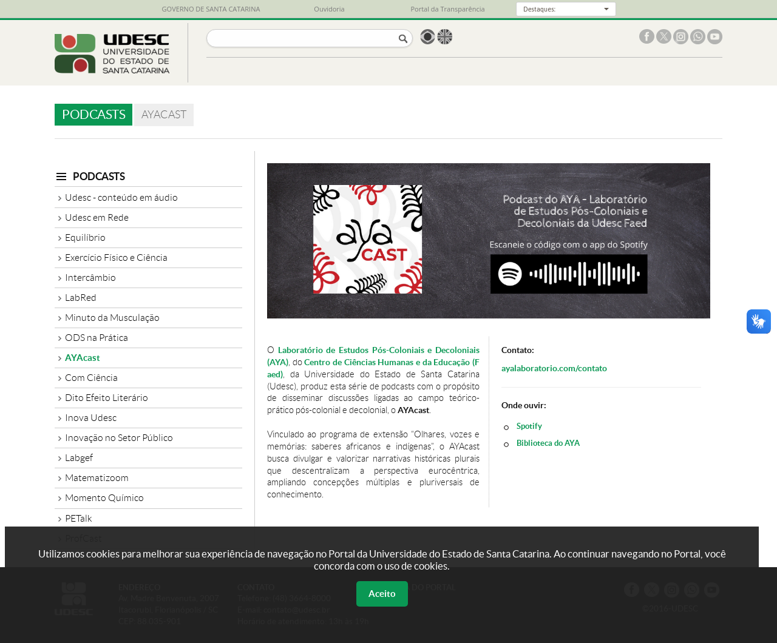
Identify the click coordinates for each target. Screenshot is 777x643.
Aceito (382, 593)
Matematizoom (97, 478)
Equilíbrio (85, 237)
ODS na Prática (96, 337)
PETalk (78, 518)
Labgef (79, 458)
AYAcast (82, 357)
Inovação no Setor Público (119, 438)
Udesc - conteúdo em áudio (121, 197)
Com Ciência (91, 377)
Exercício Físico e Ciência (116, 257)
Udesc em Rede (97, 217)
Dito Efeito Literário (106, 397)
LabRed (81, 297)
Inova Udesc (91, 417)
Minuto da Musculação (112, 317)
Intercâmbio (90, 277)
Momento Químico (104, 498)
